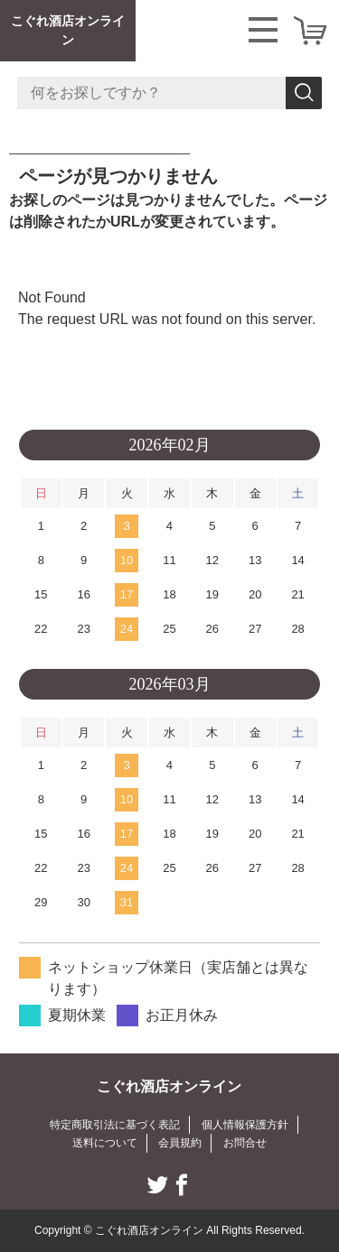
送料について (104, 1142)
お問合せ (245, 1142)
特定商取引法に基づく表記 (115, 1124)
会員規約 (180, 1142)
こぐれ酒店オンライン (68, 30)
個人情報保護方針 (245, 1124)
